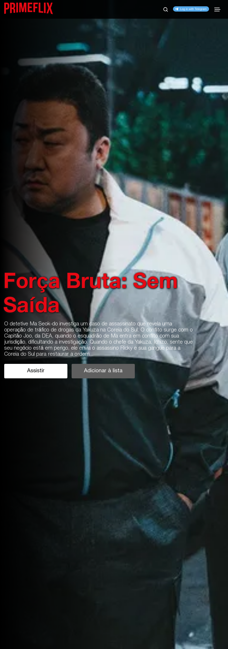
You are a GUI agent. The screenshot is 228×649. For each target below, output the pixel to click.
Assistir (35, 371)
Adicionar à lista (103, 371)
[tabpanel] (114, 324)
